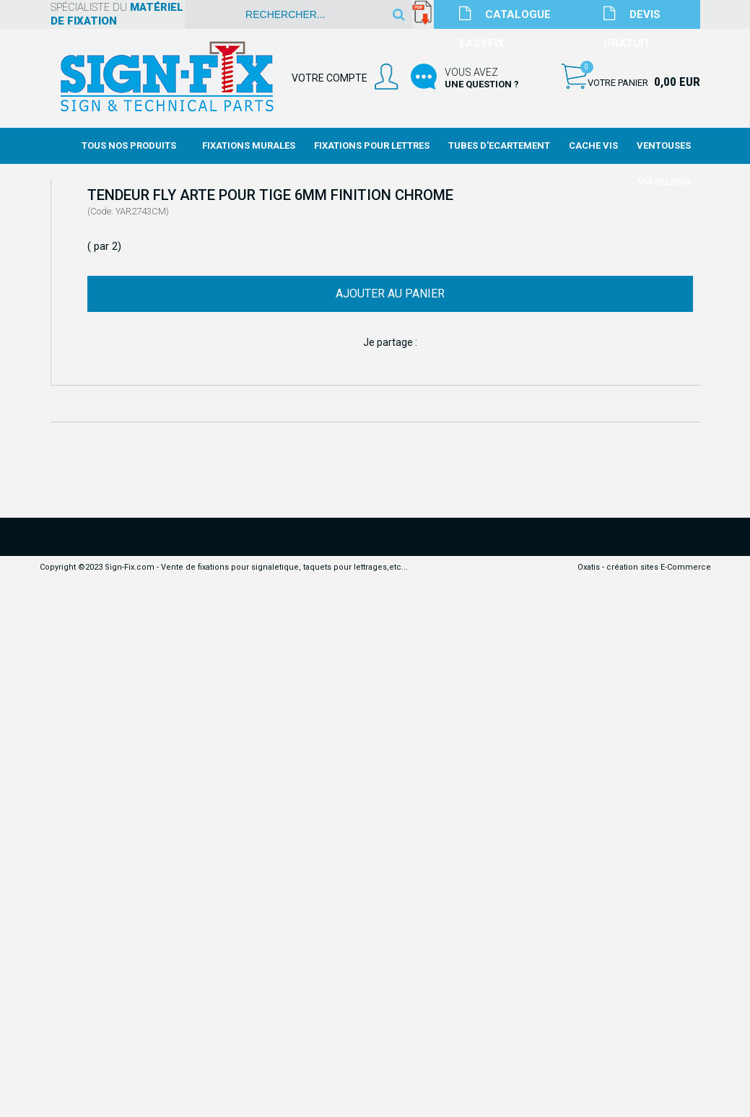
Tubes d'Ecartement (499, 145)
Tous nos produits (129, 145)
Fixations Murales (248, 145)
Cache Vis (593, 145)
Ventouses (664, 145)
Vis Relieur (664, 181)
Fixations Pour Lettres (371, 145)
